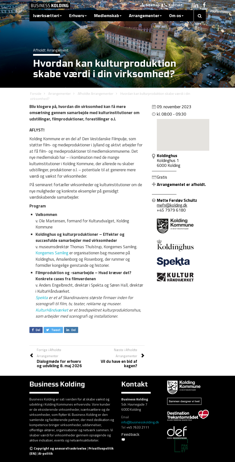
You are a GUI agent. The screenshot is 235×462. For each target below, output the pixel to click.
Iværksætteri (47, 15)
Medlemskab (108, 15)
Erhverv (78, 15)
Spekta (42, 297)
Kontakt (173, 5)
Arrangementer (145, 15)
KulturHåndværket (52, 310)
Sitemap (150, 5)
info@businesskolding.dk (140, 422)
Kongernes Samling (52, 253)
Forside (35, 93)
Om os (176, 15)
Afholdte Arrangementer (95, 93)
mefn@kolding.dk (172, 205)
